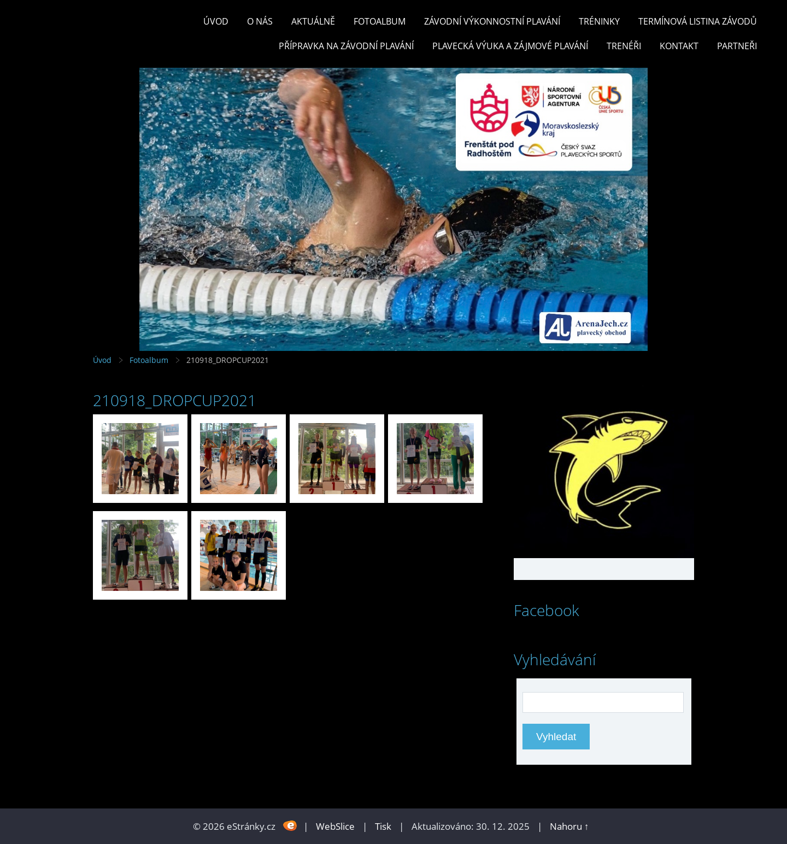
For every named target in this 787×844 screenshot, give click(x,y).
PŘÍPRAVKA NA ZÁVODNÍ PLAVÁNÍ (346, 46)
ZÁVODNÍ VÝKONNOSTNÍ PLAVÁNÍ (492, 21)
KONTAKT (679, 46)
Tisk (383, 826)
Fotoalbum (380, 21)
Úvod (215, 21)
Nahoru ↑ (569, 826)
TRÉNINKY (599, 21)
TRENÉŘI (624, 46)
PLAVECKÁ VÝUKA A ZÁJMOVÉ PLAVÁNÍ (510, 46)
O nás (260, 21)
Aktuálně (313, 21)
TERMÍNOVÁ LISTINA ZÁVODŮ (697, 21)
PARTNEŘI (737, 46)
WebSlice (335, 826)
